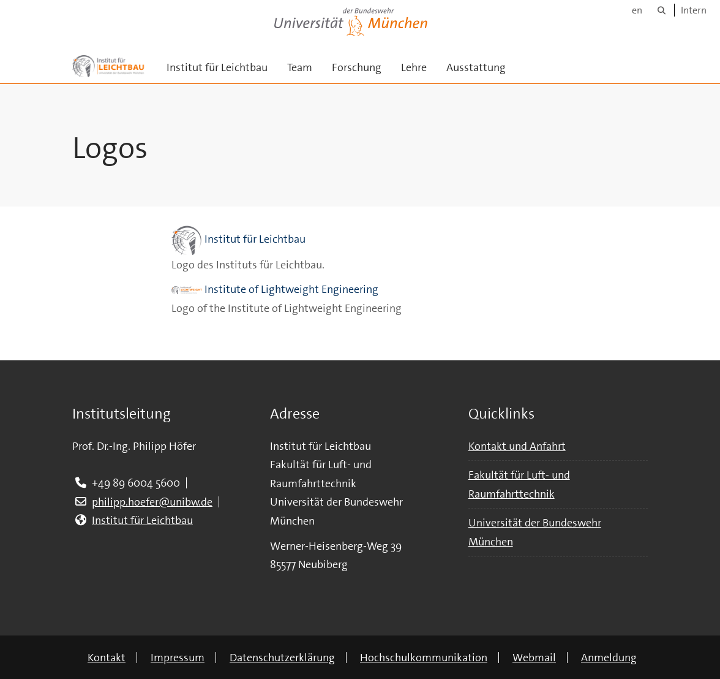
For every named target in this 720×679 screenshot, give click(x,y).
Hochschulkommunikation (423, 657)
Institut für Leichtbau (217, 67)
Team (299, 67)
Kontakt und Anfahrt (517, 446)
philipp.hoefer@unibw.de (152, 502)
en (637, 10)
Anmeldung (609, 657)
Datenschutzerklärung (282, 657)
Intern (694, 10)
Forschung (356, 67)
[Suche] (661, 10)
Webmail (534, 657)
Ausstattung (476, 67)
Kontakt (107, 657)
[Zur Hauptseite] (108, 66)
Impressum (177, 657)
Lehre (414, 67)
